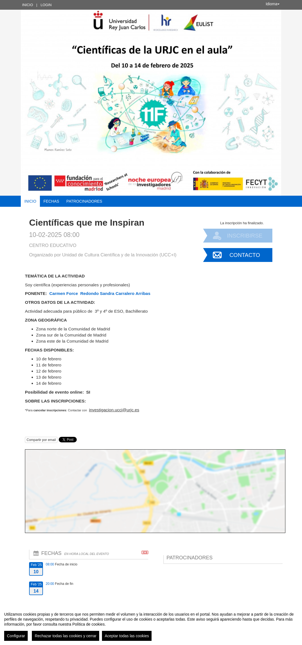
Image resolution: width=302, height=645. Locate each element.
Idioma (273, 4)
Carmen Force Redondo (74, 293)
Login (46, 5)
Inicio (27, 5)
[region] (151, 624)
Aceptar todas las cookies (127, 636)
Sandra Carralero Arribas (126, 293)
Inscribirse (244, 236)
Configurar (16, 636)
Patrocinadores (84, 201)
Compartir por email (41, 440)
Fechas (51, 201)
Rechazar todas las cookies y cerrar (65, 636)
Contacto (244, 255)
